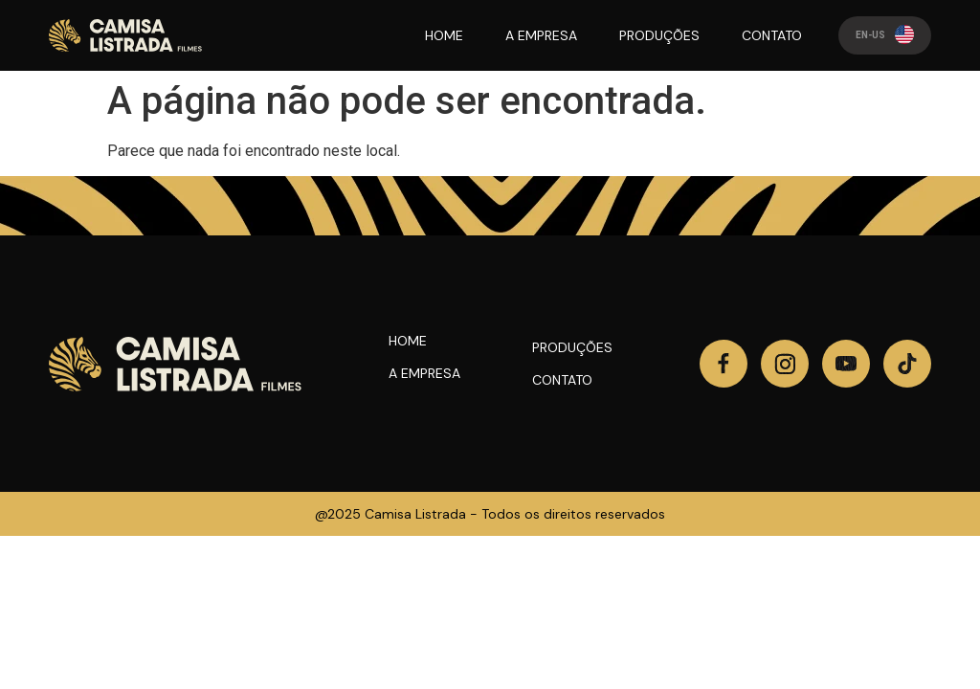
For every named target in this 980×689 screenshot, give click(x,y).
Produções (572, 347)
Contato (562, 380)
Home (408, 340)
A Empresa (424, 373)
